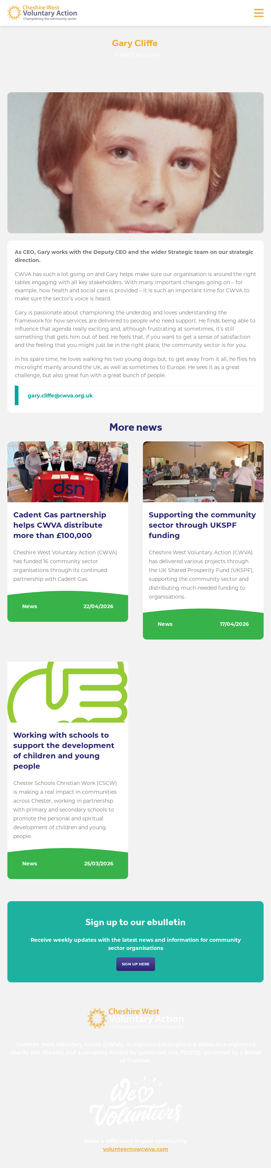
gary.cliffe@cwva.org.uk (60, 395)
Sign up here (136, 964)
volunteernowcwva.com (135, 1149)
